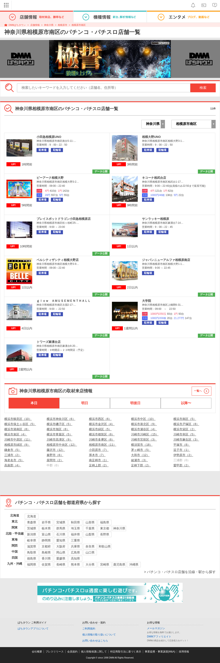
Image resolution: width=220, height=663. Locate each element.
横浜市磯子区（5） (59, 424)
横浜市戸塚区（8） (186, 424)
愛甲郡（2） (181, 465)
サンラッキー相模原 (155, 218)
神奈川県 (48, 25)
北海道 (31, 516)
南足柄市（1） (99, 460)
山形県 (90, 522)
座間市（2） (55, 460)
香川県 (46, 558)
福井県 (75, 534)
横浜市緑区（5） (100, 429)
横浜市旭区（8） (58, 429)
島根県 (46, 552)
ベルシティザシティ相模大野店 (58, 260)
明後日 (135, 403)
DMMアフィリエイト (159, 636)
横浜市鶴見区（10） (18, 418)
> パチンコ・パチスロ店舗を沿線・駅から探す (180, 572)
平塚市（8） (181, 444)
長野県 (104, 534)
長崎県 (60, 564)
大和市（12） (140, 454)
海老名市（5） (14, 460)
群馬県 (60, 528)
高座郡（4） (12, 465)
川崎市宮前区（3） (144, 439)
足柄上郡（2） (99, 465)
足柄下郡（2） (141, 465)
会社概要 (37, 651)
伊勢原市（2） (183, 454)
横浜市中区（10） (143, 418)
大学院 (146, 300)
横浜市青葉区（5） (59, 434)
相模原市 (62, 25)
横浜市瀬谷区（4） (144, 429)
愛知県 (60, 540)
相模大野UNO (151, 137)
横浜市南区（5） (184, 418)
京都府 (46, 546)
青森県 (31, 522)
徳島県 (31, 558)
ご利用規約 (88, 628)
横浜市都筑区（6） (102, 434)
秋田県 (75, 522)
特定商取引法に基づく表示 (125, 651)
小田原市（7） (99, 449)
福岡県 (31, 564)
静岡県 (46, 540)
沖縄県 (133, 564)
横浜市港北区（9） (144, 424)
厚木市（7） (97, 454)
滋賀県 (31, 546)
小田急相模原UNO (49, 137)
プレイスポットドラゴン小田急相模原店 (64, 218)
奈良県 (90, 546)
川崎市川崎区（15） (145, 434)
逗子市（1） (181, 449)
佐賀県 (46, 564)
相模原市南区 (79, 25)
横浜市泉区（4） (15, 434)
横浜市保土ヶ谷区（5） (20, 424)
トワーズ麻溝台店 (49, 342)
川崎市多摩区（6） (102, 439)
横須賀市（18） (142, 444)
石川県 (60, 534)
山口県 (90, 552)
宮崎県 (104, 564)
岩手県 (46, 522)
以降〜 (186, 403)
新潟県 (31, 534)
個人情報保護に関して (94, 651)
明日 (84, 403)
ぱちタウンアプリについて (33, 628)
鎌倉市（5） (12, 449)
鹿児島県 (119, 564)
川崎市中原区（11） (18, 439)
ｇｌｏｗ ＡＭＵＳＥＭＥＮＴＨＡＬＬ (64, 300)
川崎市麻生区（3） (186, 439)
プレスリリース (55, 651)
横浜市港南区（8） (17, 429)
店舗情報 (35, 25)
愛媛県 (60, 558)
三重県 (75, 540)
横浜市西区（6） (100, 418)
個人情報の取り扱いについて (99, 634)
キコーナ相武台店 (154, 177)
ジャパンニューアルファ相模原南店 (166, 260)
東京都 (104, 528)
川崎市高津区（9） (59, 439)
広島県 (75, 552)
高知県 (75, 558)
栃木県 (46, 528)
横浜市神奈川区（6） (61, 418)
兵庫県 (75, 546)
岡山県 (60, 552)
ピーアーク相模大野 (50, 177)
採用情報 (184, 651)
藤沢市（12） (56, 449)
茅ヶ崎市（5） (141, 449)
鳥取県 (31, 552)
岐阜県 (31, 540)
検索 (203, 87)
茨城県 (31, 528)
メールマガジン (156, 628)
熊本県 (75, 564)
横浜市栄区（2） (184, 429)
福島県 (104, 522)
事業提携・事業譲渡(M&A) (160, 651)
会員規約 (72, 651)
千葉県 (90, 528)
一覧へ (198, 390)
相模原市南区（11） (102, 444)
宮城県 (60, 522)
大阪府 (60, 546)
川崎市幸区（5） (184, 434)
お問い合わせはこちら (95, 640)
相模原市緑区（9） (17, 444)
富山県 (46, 534)
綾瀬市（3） (139, 460)
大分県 (90, 564)
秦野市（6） (55, 454)
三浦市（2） (12, 454)
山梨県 (90, 534)
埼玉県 (75, 528)
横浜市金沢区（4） (102, 424)
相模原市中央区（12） (62, 444)
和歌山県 (105, 546)
